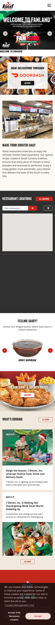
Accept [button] (38, 616)
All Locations (44, 199)
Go (32, 208)
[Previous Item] (5, 33)
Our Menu (27, 395)
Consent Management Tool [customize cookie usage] (19, 605)
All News (45, 419)
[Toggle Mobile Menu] (49, 5)
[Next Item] (49, 33)
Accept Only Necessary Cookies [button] (14, 616)
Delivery (27, 83)
